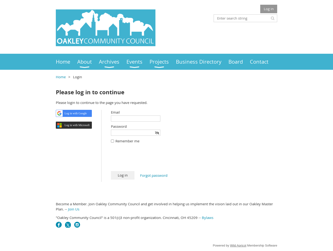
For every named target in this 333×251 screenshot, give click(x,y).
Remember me (127, 141)
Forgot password (153, 175)
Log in (269, 8)
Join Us (73, 209)
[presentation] (147, 159)
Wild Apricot (238, 245)
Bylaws (207, 217)
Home (61, 76)
